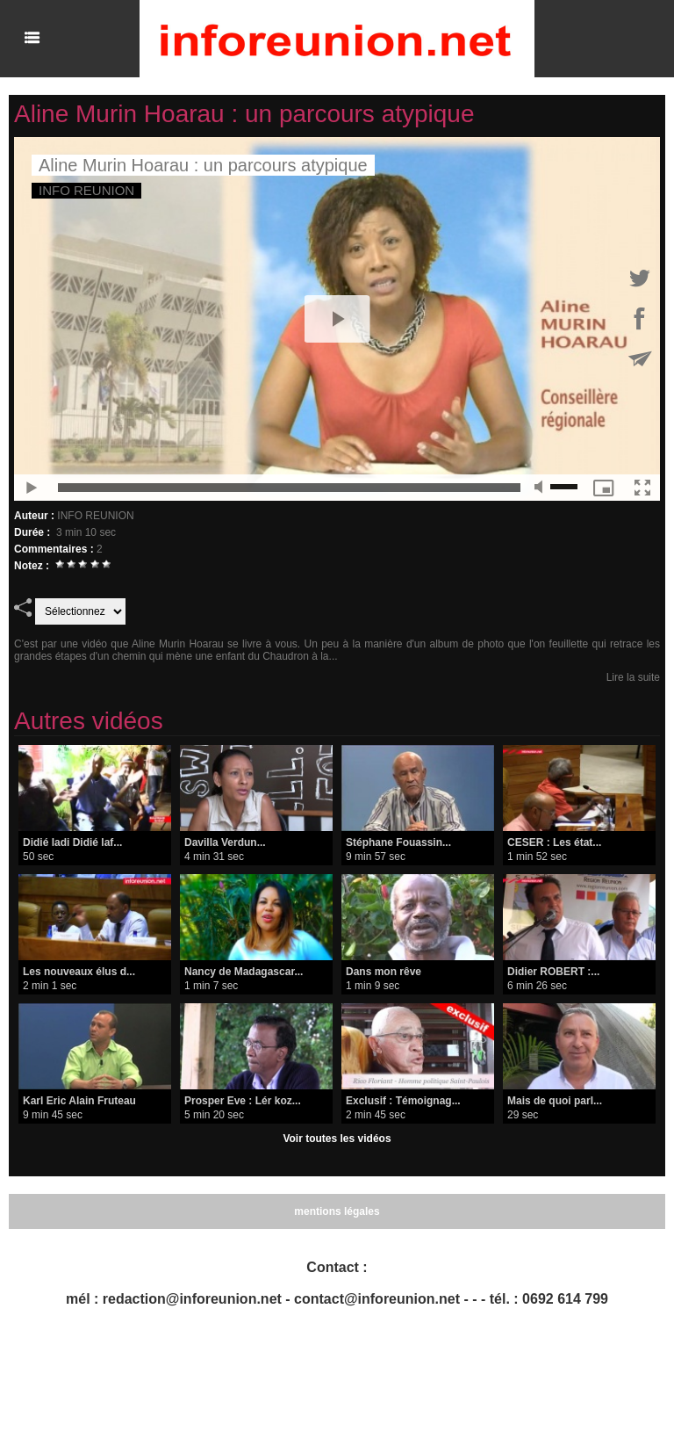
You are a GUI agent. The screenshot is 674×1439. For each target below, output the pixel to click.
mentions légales (336, 1211)
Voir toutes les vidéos (337, 1138)
